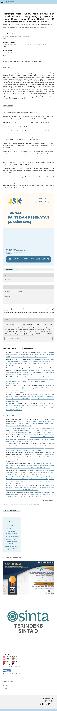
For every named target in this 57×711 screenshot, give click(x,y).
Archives (11, 9)
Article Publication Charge (12, 542)
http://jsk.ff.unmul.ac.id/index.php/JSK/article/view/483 (19, 335)
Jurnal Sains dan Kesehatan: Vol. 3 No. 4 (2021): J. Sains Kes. (29, 357)
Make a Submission (12, 511)
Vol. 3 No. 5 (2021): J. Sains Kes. (24, 9)
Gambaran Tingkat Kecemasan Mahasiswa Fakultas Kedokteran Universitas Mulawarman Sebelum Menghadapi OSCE (30, 355)
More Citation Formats (13, 338)
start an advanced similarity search (20, 504)
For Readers (6, 685)
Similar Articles (8, 415)
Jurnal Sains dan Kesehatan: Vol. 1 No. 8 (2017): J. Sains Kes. (32, 468)
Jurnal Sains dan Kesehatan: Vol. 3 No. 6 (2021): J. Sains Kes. (24, 496)
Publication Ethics (12, 534)
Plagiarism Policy (11, 549)
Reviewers (11, 531)
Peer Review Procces (11, 536)
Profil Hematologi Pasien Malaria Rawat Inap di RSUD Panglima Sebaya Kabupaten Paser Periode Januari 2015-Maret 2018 (30, 430)
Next (51, 500)
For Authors (6, 688)
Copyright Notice (11, 539)
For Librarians (6, 691)
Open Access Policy (11, 546)
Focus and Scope (11, 526)
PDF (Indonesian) (11, 269)
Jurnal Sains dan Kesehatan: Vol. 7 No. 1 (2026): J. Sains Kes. (24, 474)
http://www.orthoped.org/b (46, 177)
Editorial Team (11, 528)
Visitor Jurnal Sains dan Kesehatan (14, 674)
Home (5, 9)
